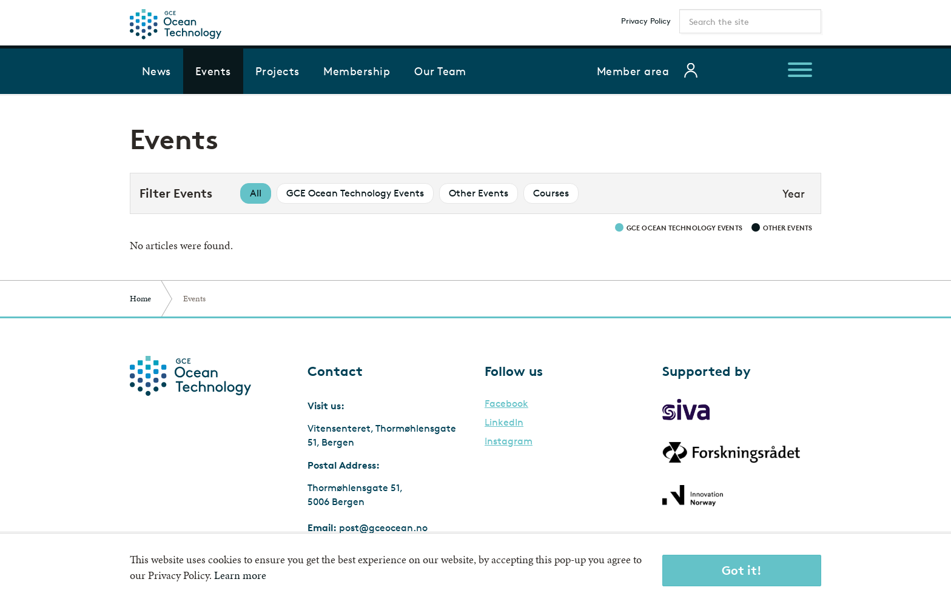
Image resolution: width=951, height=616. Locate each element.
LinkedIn (504, 422)
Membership (356, 71)
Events (213, 71)
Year (793, 193)
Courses (551, 193)
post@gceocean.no (383, 528)
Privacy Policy (646, 20)
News (156, 71)
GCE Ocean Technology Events (355, 193)
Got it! (742, 570)
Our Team (440, 71)
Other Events (478, 193)
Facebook (506, 404)
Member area (633, 71)
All (255, 193)
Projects (277, 71)
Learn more (240, 575)
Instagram (509, 441)
